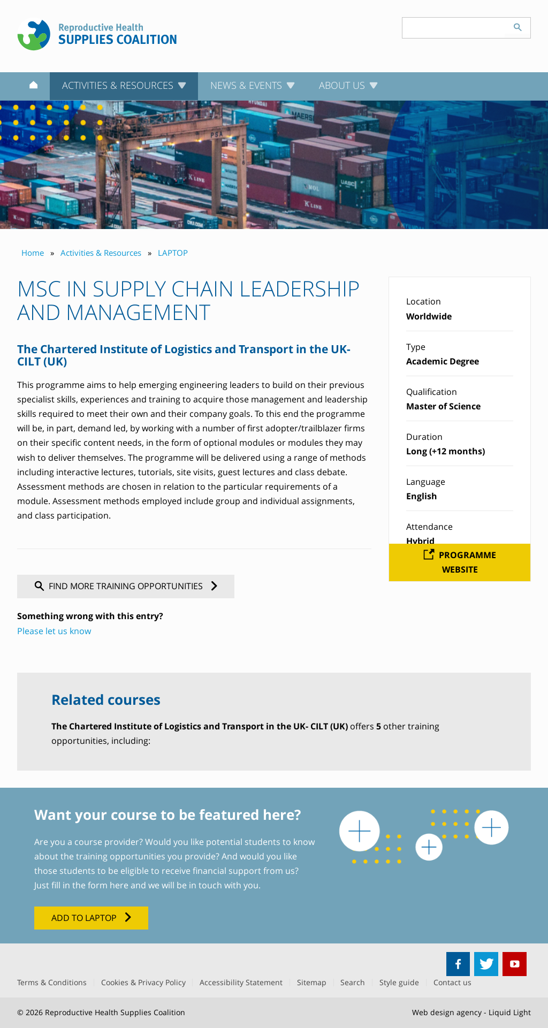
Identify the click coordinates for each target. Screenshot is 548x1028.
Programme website (467, 562)
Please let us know (54, 631)
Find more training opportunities (126, 586)
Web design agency (447, 1012)
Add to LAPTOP (84, 918)
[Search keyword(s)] (453, 28)
